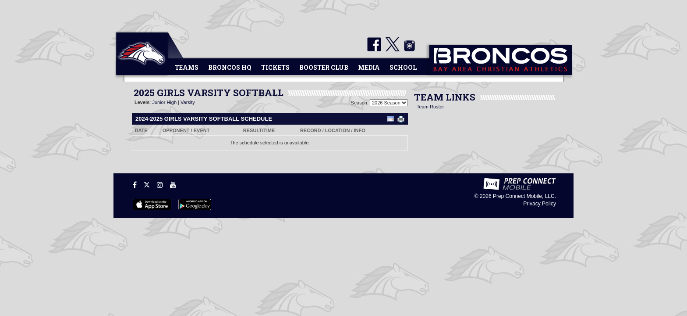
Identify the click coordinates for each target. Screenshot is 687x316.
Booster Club (323, 67)
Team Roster (430, 106)
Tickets (275, 67)
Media (369, 67)
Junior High (164, 102)
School (403, 67)
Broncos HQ (229, 67)
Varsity (188, 102)
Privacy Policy (539, 204)
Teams (186, 67)
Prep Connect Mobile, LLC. (524, 196)
